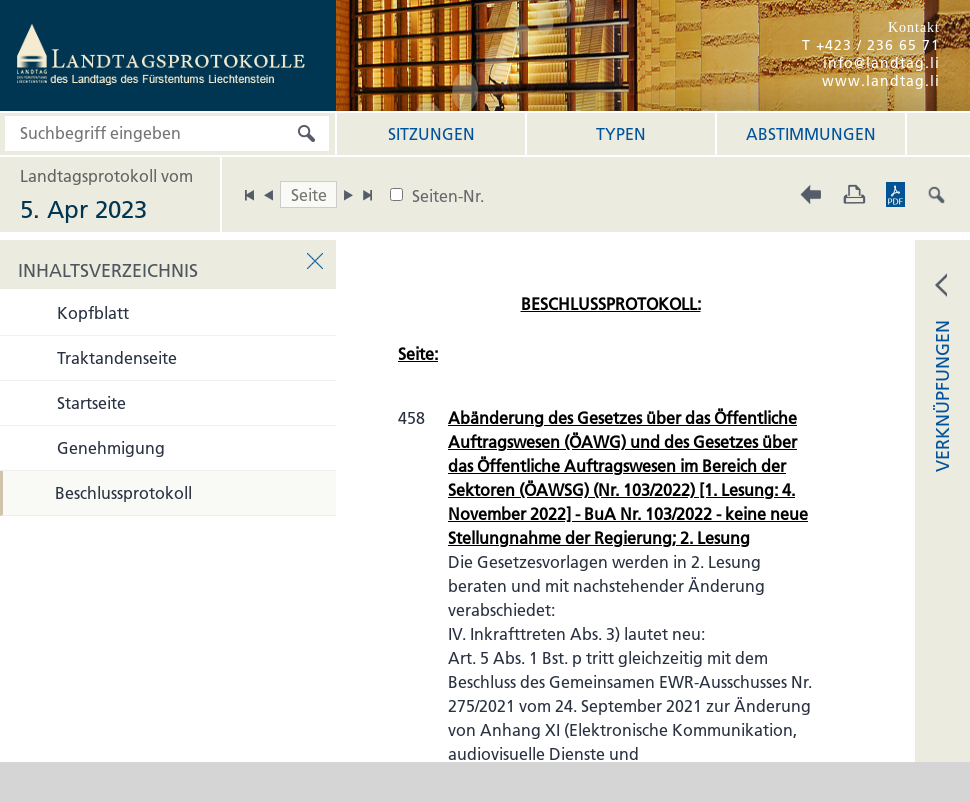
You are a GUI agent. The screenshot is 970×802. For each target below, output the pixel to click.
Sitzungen (431, 134)
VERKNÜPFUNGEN (942, 396)
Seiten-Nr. (448, 196)
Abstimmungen (811, 134)
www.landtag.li (881, 81)
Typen (621, 134)
